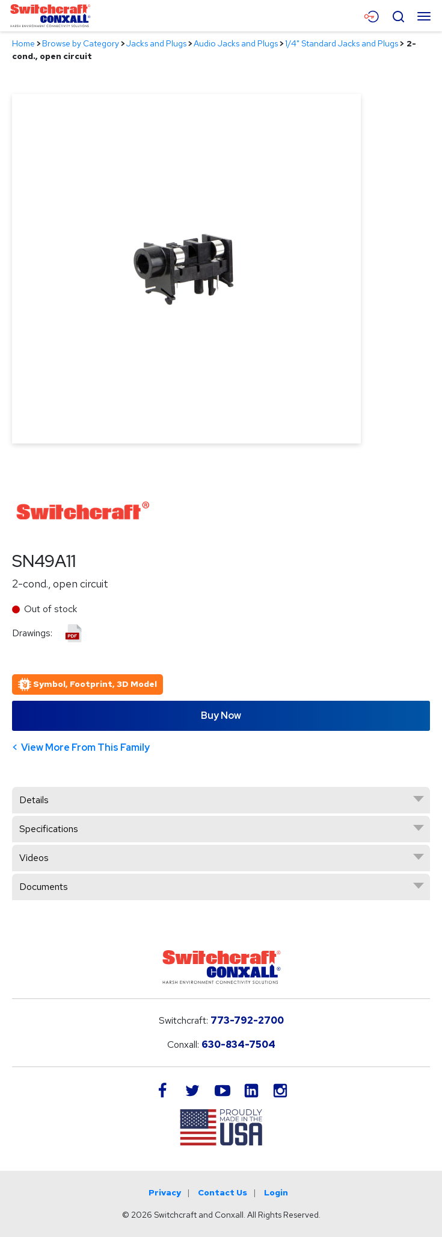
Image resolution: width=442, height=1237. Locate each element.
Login (276, 1192)
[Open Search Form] (398, 15)
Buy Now (221, 715)
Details (34, 800)
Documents (43, 886)
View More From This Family (85, 747)
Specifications (48, 828)
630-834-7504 (238, 1044)
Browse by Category (80, 43)
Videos (34, 857)
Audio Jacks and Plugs (236, 43)
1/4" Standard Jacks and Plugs (341, 43)
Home (23, 43)
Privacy (165, 1192)
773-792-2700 (247, 1020)
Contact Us (222, 1192)
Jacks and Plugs (156, 43)
